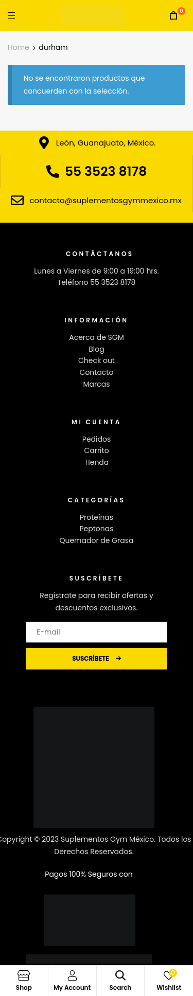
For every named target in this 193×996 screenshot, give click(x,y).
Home (18, 47)
